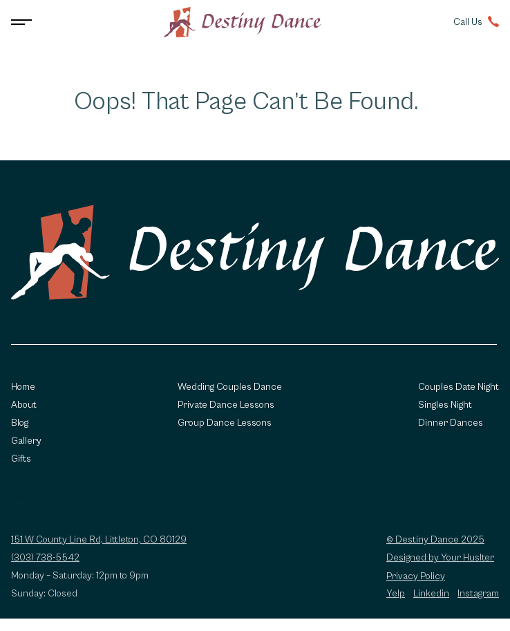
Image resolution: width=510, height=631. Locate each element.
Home (23, 387)
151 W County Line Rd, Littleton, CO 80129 (99, 543)
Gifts (21, 458)
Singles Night (445, 405)
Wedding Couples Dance (230, 387)
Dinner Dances (450, 422)
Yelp (395, 597)
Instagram (478, 597)
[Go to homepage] (242, 22)
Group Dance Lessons (225, 422)
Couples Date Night (458, 387)
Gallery (26, 440)
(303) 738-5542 (45, 561)
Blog (19, 422)
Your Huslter (467, 561)
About (24, 405)
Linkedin (431, 597)
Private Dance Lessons (226, 405)
